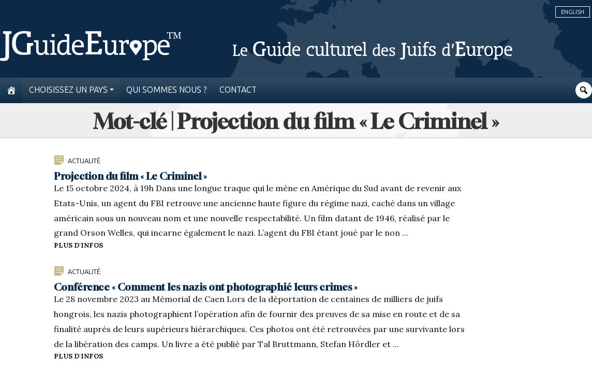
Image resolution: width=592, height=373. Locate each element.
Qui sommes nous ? (166, 90)
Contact (238, 90)
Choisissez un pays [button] (68, 90)
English (572, 12)
